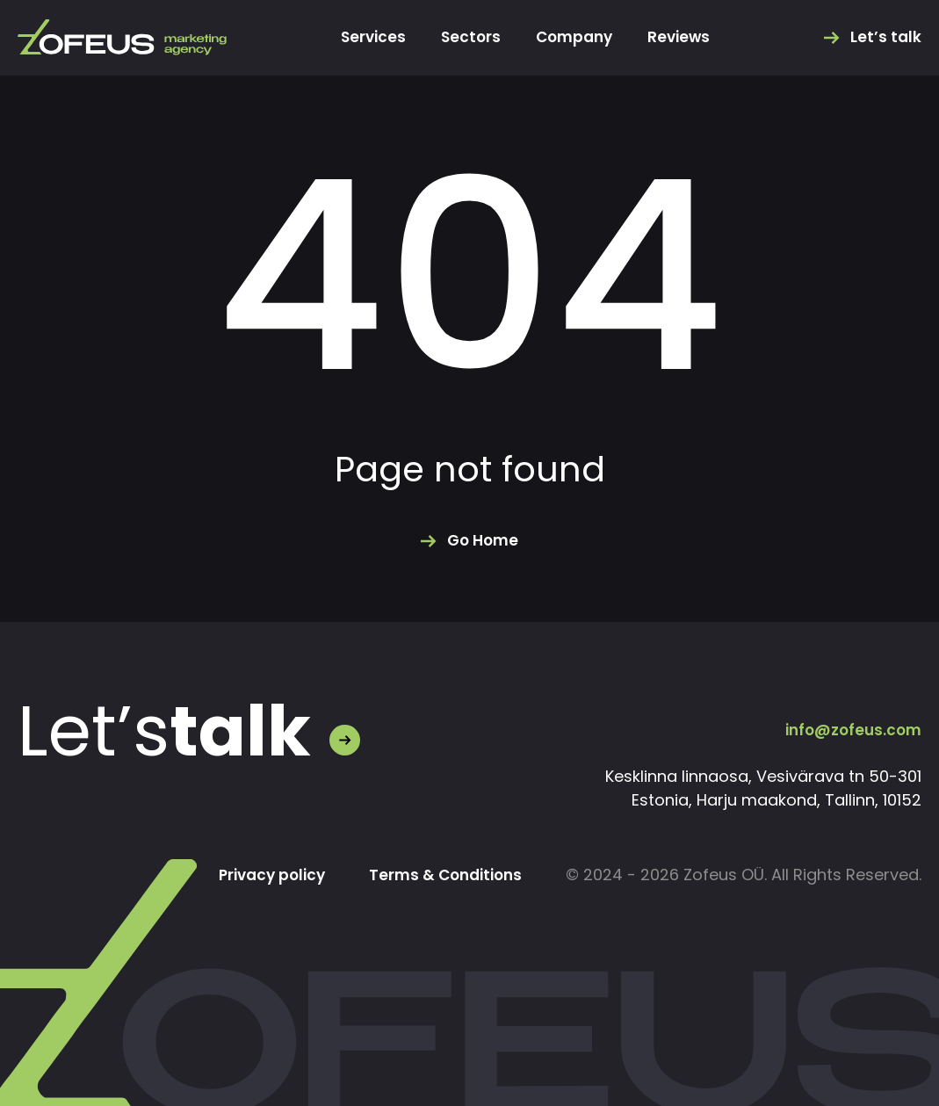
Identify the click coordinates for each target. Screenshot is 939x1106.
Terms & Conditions (441, 875)
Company (575, 37)
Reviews (683, 37)
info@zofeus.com (850, 730)
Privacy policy (260, 875)
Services (368, 37)
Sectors (468, 37)
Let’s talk (885, 37)
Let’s (164, 732)
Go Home (483, 541)
